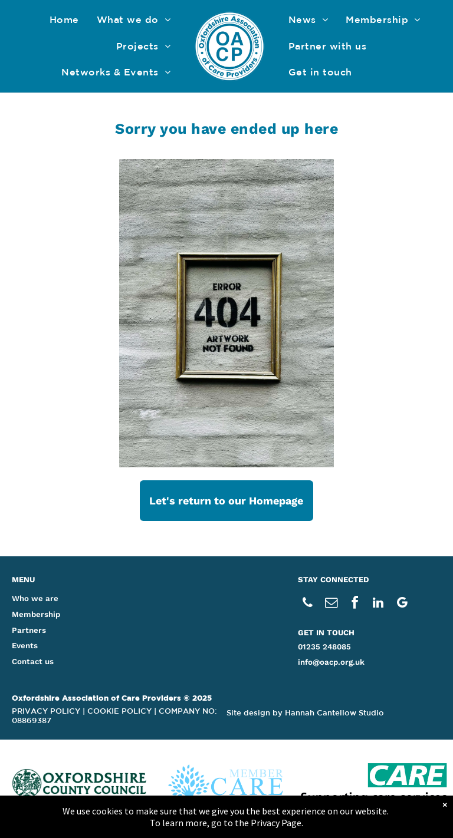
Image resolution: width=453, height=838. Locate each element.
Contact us (33, 661)
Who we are (35, 598)
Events (25, 645)
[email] (330, 604)
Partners (29, 630)
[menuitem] (64, 20)
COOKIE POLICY (119, 711)
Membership (36, 614)
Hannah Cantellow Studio (334, 712)
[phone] (307, 604)
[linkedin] (378, 604)
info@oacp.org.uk (331, 662)
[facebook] (354, 604)
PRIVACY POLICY (46, 711)
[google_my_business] (401, 604)
